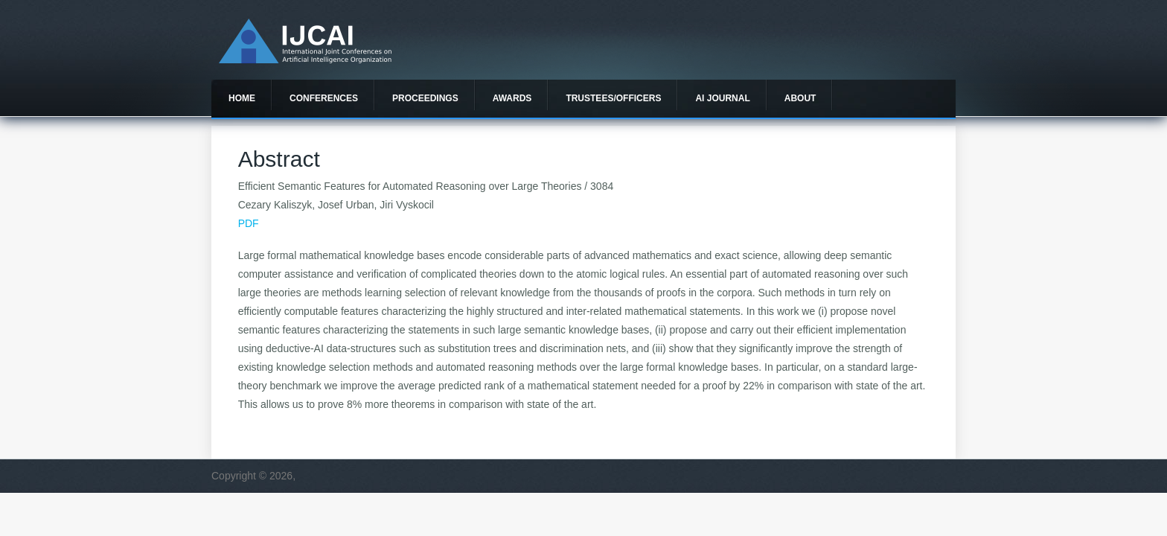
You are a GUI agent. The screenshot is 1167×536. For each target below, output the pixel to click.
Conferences (324, 98)
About (800, 98)
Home (241, 98)
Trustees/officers (613, 98)
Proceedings (425, 98)
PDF (248, 223)
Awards (512, 98)
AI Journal (722, 98)
